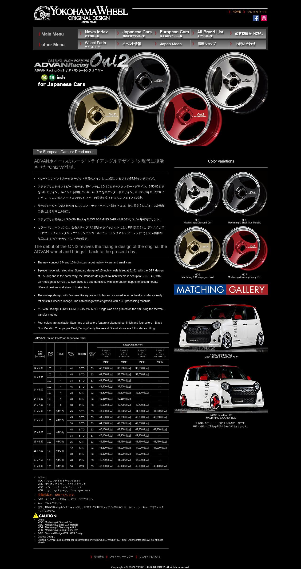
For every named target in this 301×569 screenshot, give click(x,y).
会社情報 (99, 556)
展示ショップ (209, 44)
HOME (237, 11)
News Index (96, 34)
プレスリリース (257, 12)
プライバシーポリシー (121, 556)
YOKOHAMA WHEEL (81, 15)
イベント (134, 44)
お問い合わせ (247, 44)
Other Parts (96, 44)
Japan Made (171, 44)
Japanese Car (134, 34)
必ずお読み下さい (247, 34)
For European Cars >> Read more (65, 152)
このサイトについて (150, 556)
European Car (171, 34)
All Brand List (209, 34)
